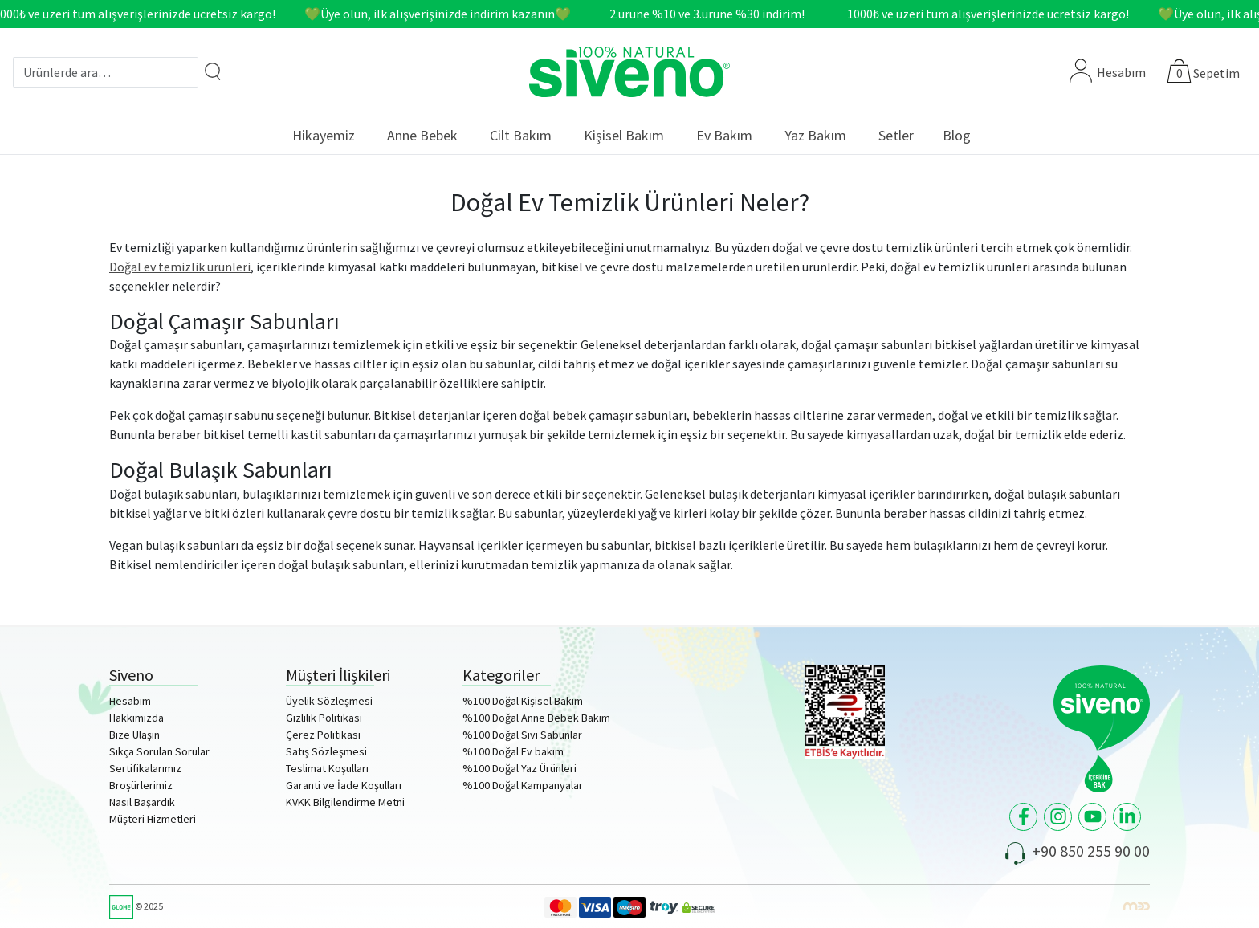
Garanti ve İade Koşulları (343, 785)
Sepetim (1216, 73)
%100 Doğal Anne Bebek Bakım (536, 717)
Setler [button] (896, 135)
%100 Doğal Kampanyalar (522, 785)
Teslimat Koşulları (327, 768)
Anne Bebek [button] (422, 135)
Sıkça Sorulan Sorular (159, 751)
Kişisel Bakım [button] (624, 135)
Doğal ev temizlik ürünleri (180, 266)
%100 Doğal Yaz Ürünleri (519, 768)
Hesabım (1108, 72)
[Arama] (213, 71)
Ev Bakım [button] (724, 135)
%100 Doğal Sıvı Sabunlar (522, 734)
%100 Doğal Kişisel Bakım (522, 701)
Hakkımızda (136, 717)
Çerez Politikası (323, 734)
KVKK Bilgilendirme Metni (345, 802)
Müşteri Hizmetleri (152, 819)
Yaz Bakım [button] (815, 135)
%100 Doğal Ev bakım (513, 751)
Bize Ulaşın (134, 734)
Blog (957, 135)
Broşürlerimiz (141, 785)
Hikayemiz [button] (323, 135)
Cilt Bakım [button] (521, 135)
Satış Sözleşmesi (326, 751)
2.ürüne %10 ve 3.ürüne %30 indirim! (711, 14)
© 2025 (136, 906)
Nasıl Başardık (142, 802)
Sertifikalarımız (145, 768)
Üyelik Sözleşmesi (329, 701)
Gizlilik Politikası (324, 717)
